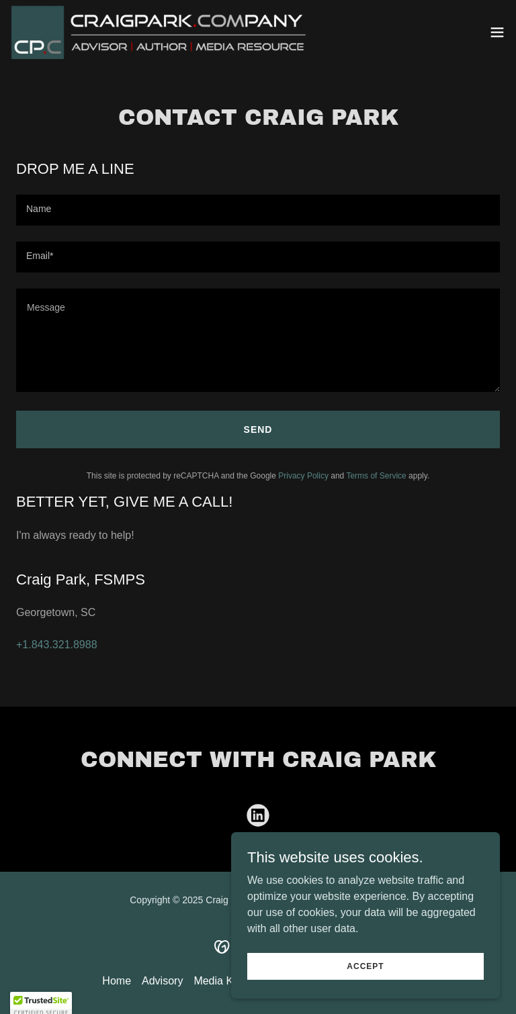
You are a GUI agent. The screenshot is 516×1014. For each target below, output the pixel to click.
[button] (497, 32)
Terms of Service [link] (376, 475)
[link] (162, 32)
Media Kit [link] (216, 980)
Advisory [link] (162, 980)
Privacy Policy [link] (303, 475)
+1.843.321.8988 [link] (56, 644)
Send (258, 429)
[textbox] (258, 210)
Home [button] (116, 980)
